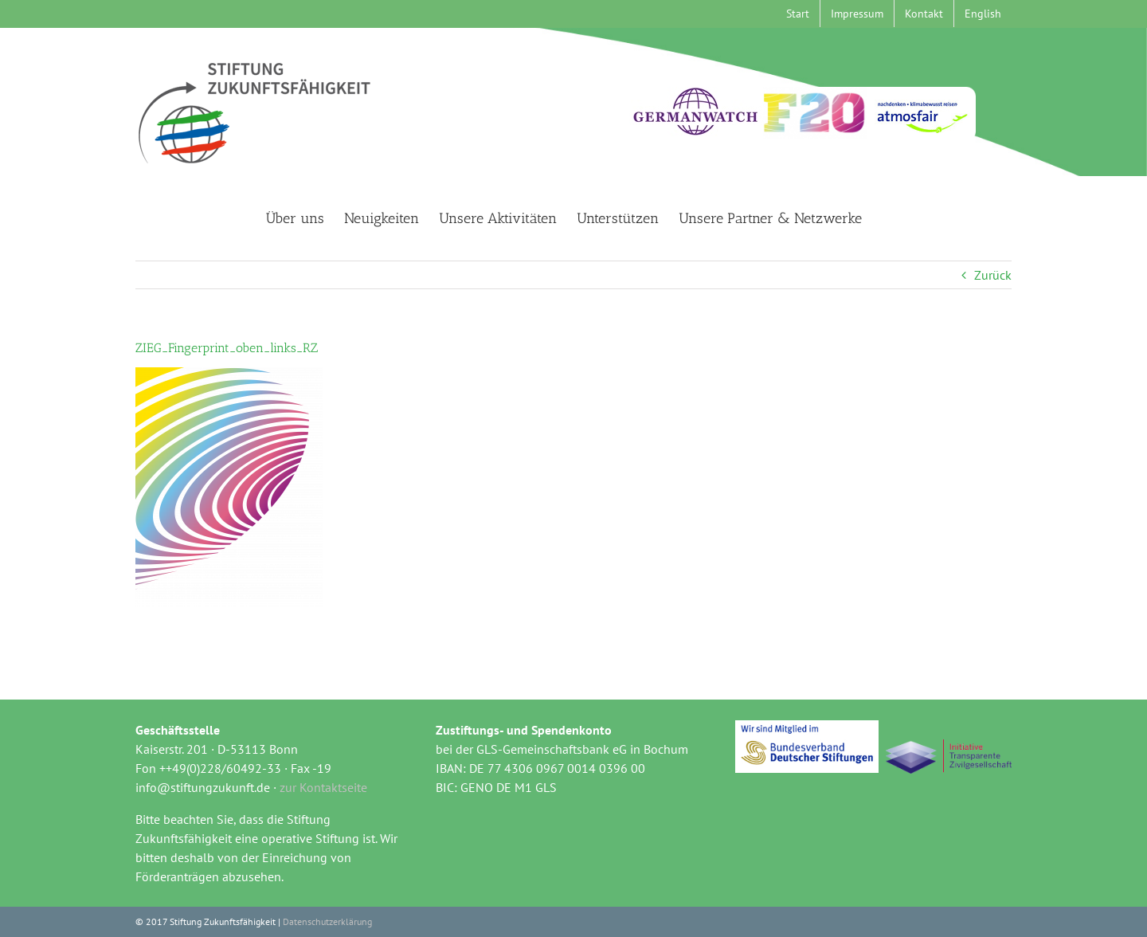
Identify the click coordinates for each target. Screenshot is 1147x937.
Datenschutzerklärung (327, 921)
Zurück (993, 275)
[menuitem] (983, 13)
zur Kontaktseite (323, 787)
